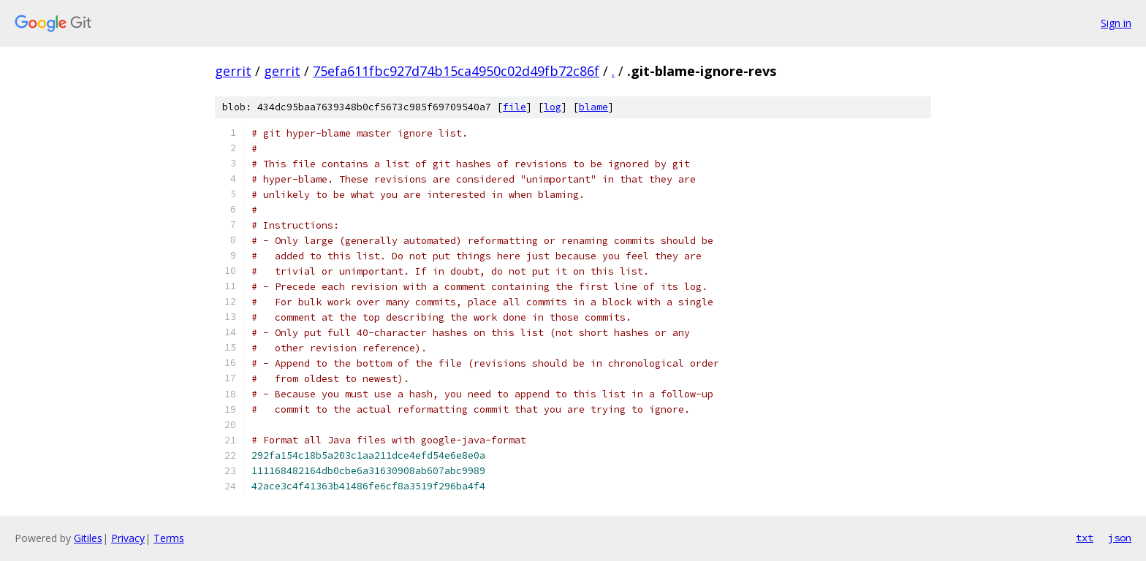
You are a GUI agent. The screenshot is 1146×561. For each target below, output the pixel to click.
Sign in (1116, 23)
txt (1084, 537)
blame (593, 107)
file (514, 107)
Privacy (128, 538)
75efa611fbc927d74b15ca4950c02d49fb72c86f (456, 71)
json (1119, 537)
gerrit (233, 71)
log (552, 107)
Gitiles (88, 538)
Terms (168, 538)
